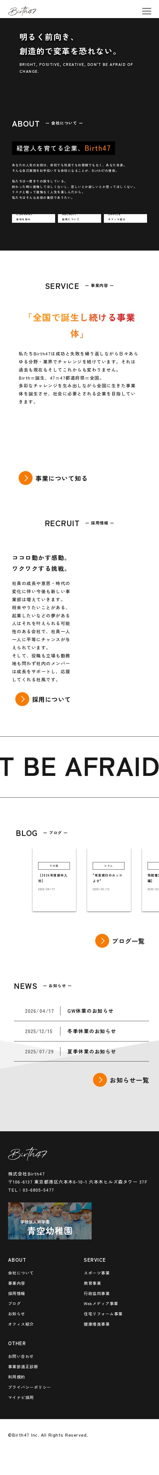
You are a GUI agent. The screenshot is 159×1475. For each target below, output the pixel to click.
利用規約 (16, 1377)
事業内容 (16, 1283)
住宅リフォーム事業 (103, 1313)
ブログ (14, 1303)
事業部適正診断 (23, 1366)
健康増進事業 (97, 1324)
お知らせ (16, 1313)
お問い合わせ (21, 1356)
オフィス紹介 (21, 1324)
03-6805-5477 (38, 1189)
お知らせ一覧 (129, 1079)
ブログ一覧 (128, 940)
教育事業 (92, 1283)
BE (43, 764)
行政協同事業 (97, 1293)
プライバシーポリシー (29, 1387)
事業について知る (61, 478)
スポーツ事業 (97, 1273)
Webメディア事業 (101, 1303)
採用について (51, 699)
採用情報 (16, 1293)
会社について (21, 1273)
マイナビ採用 (21, 1397)
